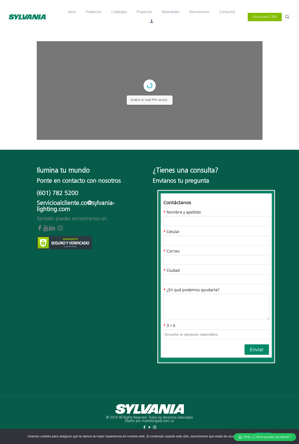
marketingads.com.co (158, 421)
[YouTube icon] (149, 427)
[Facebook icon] (144, 427)
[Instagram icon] (155, 427)
